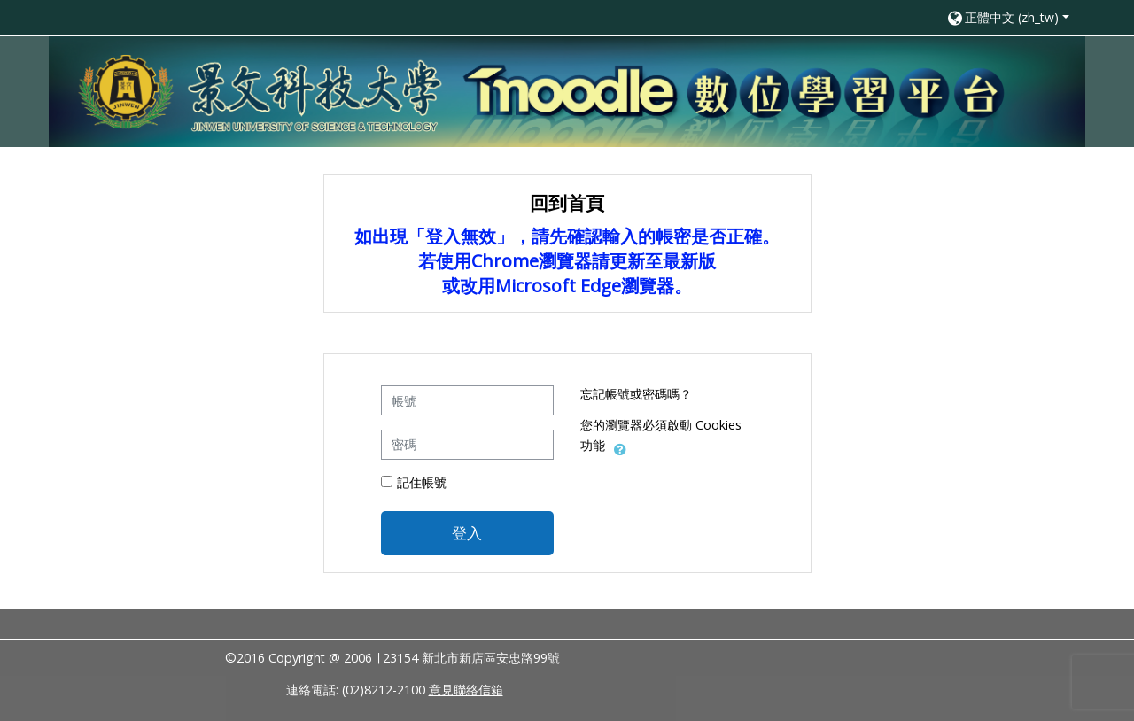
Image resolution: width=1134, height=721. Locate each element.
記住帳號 (422, 482)
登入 (467, 532)
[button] (1007, 17)
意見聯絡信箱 (466, 689)
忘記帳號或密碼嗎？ (636, 393)
